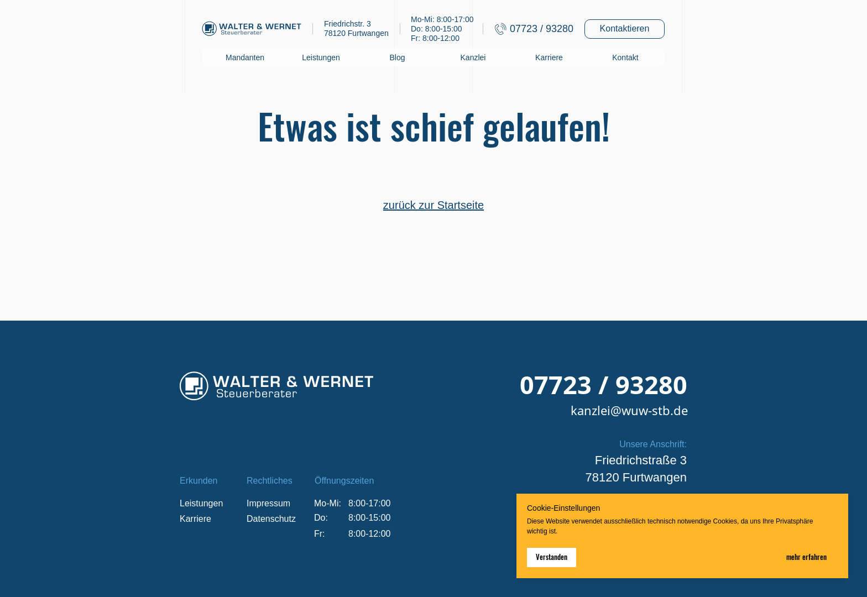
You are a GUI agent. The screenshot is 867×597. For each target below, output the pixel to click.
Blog (397, 57)
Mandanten (245, 57)
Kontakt (625, 57)
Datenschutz (271, 518)
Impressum (268, 503)
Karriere (549, 57)
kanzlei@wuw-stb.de (629, 410)
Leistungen (321, 57)
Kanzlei (473, 57)
